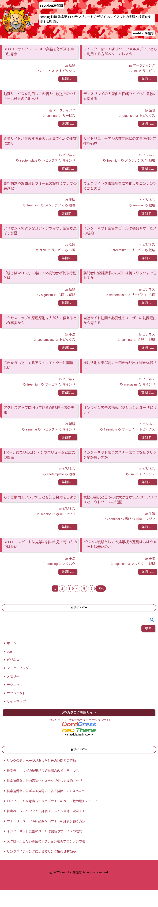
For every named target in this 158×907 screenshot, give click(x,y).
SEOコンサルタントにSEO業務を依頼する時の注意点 (38, 51)
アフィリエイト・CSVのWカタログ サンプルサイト (79, 720)
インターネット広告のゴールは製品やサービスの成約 (120, 230)
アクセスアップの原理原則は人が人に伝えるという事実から (40, 320)
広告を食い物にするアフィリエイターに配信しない (40, 365)
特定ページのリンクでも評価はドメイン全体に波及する (46, 811)
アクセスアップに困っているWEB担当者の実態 (38, 410)
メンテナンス (134, 160)
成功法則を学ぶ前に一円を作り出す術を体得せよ (120, 365)
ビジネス (69, 155)
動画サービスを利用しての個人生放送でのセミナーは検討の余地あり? (40, 96)
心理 (72, 250)
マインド (69, 160)
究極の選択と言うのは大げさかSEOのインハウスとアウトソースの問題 (120, 499)
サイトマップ (16, 701)
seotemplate (28, 160)
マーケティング (144, 65)
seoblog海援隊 (143, 33)
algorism (128, 115)
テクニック (14, 685)
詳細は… (68, 79)
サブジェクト (16, 693)
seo (9, 651)
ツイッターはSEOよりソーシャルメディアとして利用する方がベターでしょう (120, 51)
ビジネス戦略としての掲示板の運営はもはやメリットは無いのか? (120, 544)
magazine (131, 384)
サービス (48, 71)
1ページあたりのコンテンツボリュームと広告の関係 (39, 455)
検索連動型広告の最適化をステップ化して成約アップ (44, 781)
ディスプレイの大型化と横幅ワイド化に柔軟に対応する (120, 96)
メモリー (13, 676)
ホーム (11, 643)
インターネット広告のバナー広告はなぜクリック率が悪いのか (120, 455)
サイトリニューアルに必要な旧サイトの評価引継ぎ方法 (46, 821)
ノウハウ (69, 564)
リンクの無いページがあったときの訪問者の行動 (41, 761)
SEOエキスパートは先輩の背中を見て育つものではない (40, 544)
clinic (43, 250)
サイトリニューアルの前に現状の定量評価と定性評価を (120, 141)
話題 (72, 65)
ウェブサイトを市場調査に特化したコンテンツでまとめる (120, 186)
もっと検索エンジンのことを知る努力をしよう (40, 497)
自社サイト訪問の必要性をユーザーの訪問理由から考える (120, 320)
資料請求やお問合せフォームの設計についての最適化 (40, 186)
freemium (113, 160)
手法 (72, 200)
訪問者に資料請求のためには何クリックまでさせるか (120, 275)
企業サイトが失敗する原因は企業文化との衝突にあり (40, 141)
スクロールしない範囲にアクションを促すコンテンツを (46, 841)
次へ (100, 588)
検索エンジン (65, 514)
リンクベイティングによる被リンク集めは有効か (41, 851)
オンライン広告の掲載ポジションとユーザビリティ (120, 410)
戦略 (152, 160)
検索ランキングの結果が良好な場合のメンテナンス (43, 771)
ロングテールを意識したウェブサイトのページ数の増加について (52, 801)
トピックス (67, 71)
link (135, 71)
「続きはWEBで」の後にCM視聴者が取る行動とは (39, 275)
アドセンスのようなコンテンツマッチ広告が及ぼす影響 (40, 230)
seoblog (45, 514)
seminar (52, 115)
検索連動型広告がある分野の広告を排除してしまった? (45, 791)
